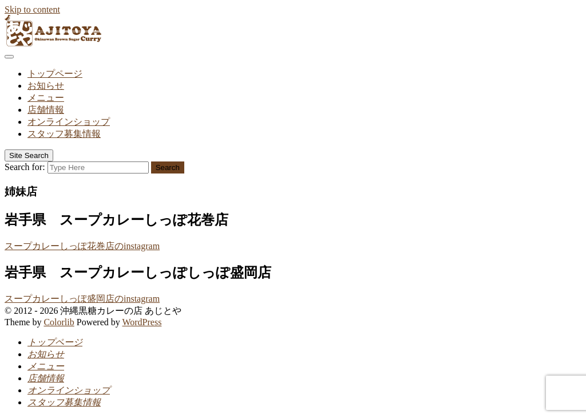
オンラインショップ (68, 122)
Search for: (25, 167)
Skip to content (32, 9)
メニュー (45, 97)
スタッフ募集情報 (64, 134)
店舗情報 (45, 110)
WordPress (141, 322)
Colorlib (58, 322)
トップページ (54, 73)
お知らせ (45, 85)
